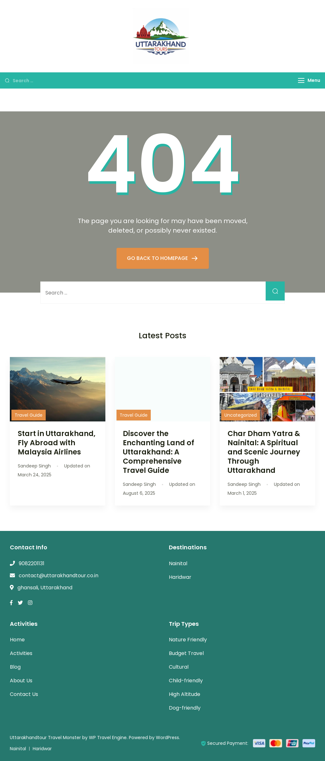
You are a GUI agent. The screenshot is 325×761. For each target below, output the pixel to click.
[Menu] (301, 80)
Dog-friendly (185, 707)
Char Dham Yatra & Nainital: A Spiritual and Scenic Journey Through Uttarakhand (264, 452)
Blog (15, 667)
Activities (21, 653)
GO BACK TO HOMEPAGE (158, 258)
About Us (21, 680)
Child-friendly (186, 680)
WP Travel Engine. (108, 737)
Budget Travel (186, 653)
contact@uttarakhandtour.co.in (58, 575)
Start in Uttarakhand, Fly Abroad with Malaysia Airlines (57, 442)
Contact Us (24, 694)
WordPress (167, 737)
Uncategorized (240, 415)
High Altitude (184, 694)
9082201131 (31, 563)
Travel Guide (29, 415)
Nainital (178, 563)
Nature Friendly (188, 639)
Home (17, 639)
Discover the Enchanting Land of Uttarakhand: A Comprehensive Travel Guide (158, 452)
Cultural (179, 667)
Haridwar (180, 577)
